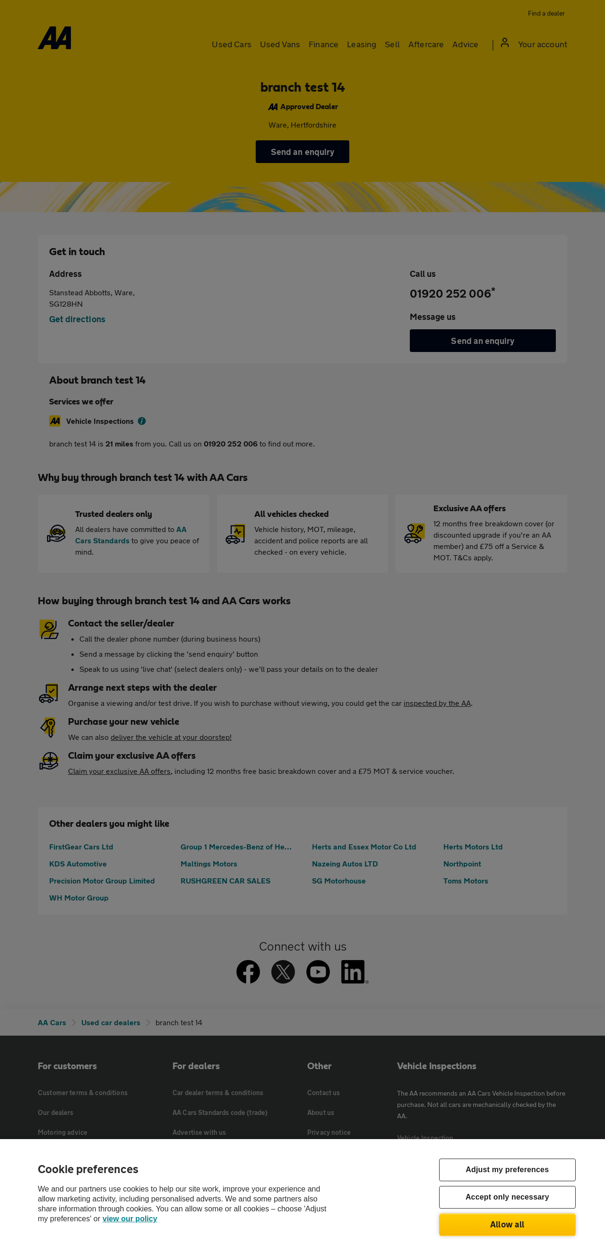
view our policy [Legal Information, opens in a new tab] (130, 1219)
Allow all (507, 1224)
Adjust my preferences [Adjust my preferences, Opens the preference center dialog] (507, 1170)
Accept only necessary (507, 1197)
